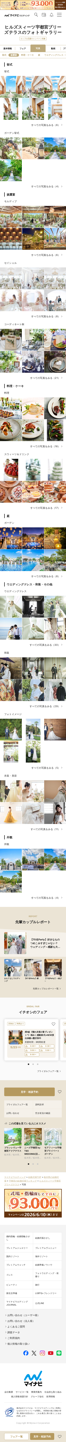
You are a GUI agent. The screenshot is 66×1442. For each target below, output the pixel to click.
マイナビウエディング (15, 1177)
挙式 (6, 71)
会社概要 (8, 1392)
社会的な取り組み (53, 1392)
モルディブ (10, 201)
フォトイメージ (13, 714)
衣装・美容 (10, 775)
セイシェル (10, 262)
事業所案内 (36, 1392)
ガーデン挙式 (11, 132)
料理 (6, 392)
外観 (6, 844)
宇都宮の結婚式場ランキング (23, 1180)
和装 (6, 652)
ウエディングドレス (15, 591)
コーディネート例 (14, 324)
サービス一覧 (22, 1392)
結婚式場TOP (34, 1177)
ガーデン (9, 522)
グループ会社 (37, 1396)
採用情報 (50, 1396)
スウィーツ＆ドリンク (16, 454)
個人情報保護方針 (19, 1396)
